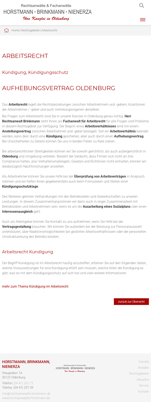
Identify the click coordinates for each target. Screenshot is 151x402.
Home (15, 30)
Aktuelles (143, 380)
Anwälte (143, 368)
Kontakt (143, 391)
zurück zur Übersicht (131, 301)
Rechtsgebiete (30, 30)
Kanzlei (144, 362)
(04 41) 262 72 (23, 383)
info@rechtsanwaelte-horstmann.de (26, 394)
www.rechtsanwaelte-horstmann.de (26, 398)
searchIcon (141, 5)
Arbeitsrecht (49, 30)
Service (144, 385)
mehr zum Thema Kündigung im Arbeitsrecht (35, 286)
